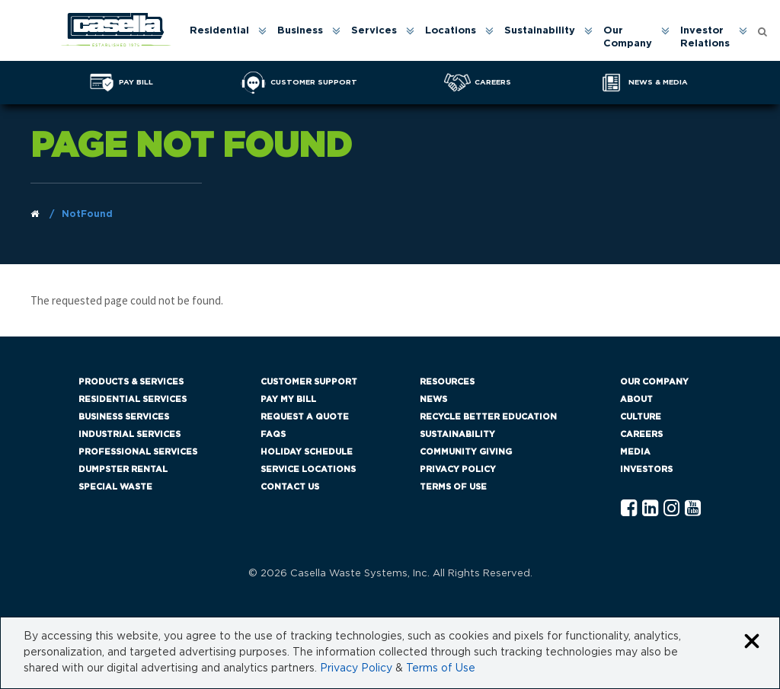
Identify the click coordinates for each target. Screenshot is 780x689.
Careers (641, 434)
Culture (640, 417)
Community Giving (466, 452)
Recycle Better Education (488, 417)
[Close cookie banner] (752, 642)
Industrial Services (129, 434)
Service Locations (308, 469)
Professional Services (137, 452)
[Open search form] (762, 31)
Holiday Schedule (307, 452)
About (636, 399)
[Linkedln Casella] (650, 508)
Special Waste (115, 487)
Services (374, 31)
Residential (219, 31)
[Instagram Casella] (671, 508)
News (433, 399)
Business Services (123, 417)
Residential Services (132, 399)
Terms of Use (453, 487)
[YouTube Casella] (693, 508)
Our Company (627, 37)
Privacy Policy (458, 469)
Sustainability (539, 31)
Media (635, 452)
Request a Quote (305, 417)
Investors (646, 469)
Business (300, 31)
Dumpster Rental (123, 469)
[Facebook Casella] (629, 508)
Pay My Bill (288, 399)
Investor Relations (705, 37)
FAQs (273, 434)
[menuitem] (227, 38)
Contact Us (290, 487)
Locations (450, 31)
